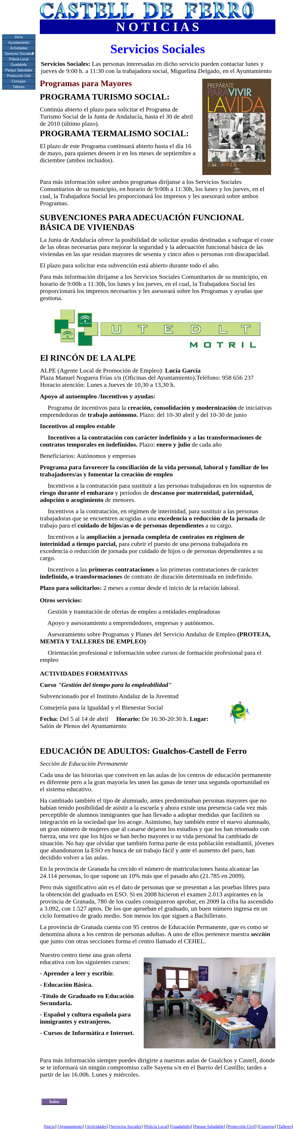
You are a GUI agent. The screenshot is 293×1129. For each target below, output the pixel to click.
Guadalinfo (180, 1126)
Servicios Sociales (126, 1126)
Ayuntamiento (71, 1126)
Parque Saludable (209, 1126)
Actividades (97, 1126)
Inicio (50, 1126)
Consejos (267, 1126)
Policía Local (156, 1126)
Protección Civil (241, 1126)
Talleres (284, 1126)
